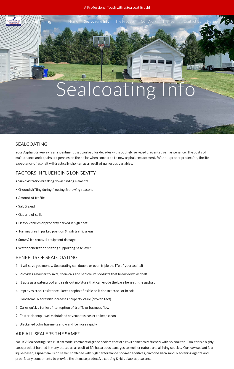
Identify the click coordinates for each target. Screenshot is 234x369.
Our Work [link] (149, 21)
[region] (117, 7)
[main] (125, 74)
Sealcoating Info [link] (96, 21)
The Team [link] (170, 21)
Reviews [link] (213, 21)
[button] (228, 21)
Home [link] (73, 21)
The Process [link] (125, 21)
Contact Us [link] (192, 21)
